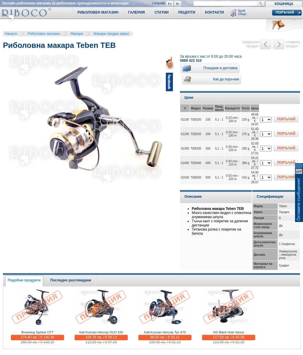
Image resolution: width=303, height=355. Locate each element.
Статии (162, 12)
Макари (77, 34)
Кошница (284, 4)
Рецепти (186, 12)
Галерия (136, 12)
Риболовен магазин (44, 34)
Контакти (214, 12)
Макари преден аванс (111, 34)
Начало (11, 34)
